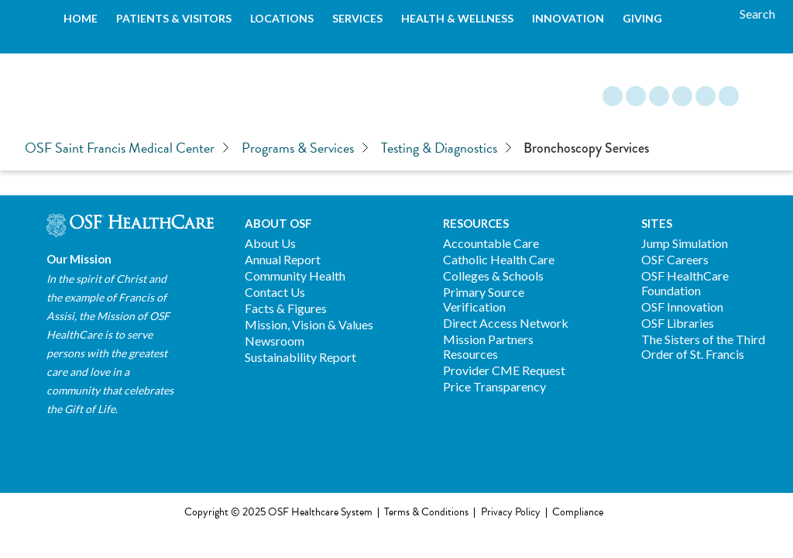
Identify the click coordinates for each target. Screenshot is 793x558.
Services (357, 18)
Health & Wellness (457, 18)
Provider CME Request (504, 370)
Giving (642, 18)
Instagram (659, 96)
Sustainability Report (300, 357)
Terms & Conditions (426, 513)
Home (81, 18)
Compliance (577, 513)
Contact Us (275, 291)
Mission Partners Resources (488, 346)
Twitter (705, 96)
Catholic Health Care (498, 259)
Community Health (295, 275)
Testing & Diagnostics (446, 148)
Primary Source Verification (483, 299)
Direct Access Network (505, 322)
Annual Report (283, 259)
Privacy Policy (511, 513)
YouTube (729, 96)
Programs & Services (305, 148)
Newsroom (274, 340)
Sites (656, 223)
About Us (270, 243)
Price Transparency (494, 386)
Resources (476, 223)
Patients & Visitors (174, 18)
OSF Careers (675, 259)
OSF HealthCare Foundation (685, 283)
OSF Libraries (677, 322)
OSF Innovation (682, 306)
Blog (612, 96)
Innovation (568, 18)
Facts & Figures (286, 308)
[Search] (757, 13)
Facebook (636, 96)
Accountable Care (491, 243)
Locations (282, 18)
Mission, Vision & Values (309, 324)
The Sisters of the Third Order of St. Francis (703, 346)
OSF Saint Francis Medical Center (127, 148)
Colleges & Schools (493, 275)
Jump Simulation (684, 243)
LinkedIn (682, 96)
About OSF (278, 223)
